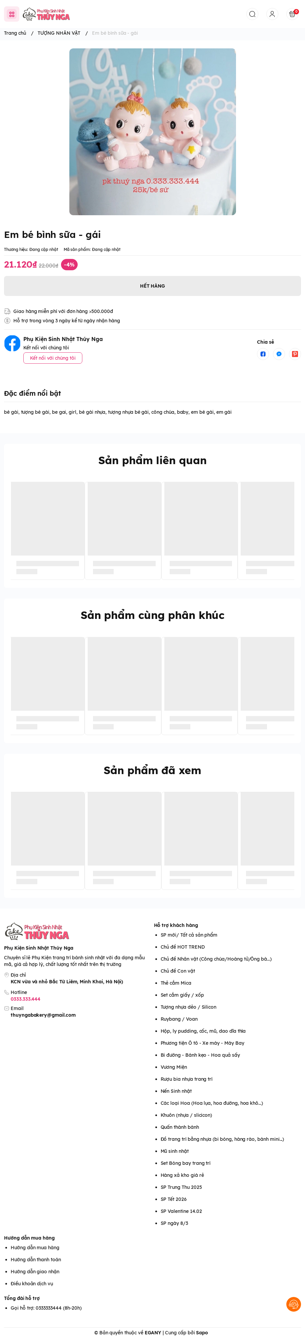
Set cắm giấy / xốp (182, 995)
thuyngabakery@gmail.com (43, 1015)
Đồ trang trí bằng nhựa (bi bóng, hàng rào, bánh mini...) (222, 1139)
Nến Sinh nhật (176, 1091)
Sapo (202, 1333)
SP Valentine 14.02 (181, 1211)
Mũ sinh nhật (175, 1151)
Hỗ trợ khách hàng (176, 925)
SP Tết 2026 (174, 1199)
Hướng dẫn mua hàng (29, 1238)
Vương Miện (174, 1067)
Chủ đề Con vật (178, 971)
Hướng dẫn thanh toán (36, 1260)
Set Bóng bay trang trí (186, 1163)
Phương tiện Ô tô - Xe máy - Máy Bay (202, 1043)
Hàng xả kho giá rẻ (182, 1175)
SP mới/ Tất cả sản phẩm (189, 935)
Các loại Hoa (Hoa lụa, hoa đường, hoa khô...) (212, 1103)
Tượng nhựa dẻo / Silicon (189, 1007)
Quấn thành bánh (180, 1127)
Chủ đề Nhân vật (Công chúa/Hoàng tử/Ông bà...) (216, 959)
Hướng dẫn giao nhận (35, 1272)
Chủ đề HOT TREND (183, 947)
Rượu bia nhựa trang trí (187, 1079)
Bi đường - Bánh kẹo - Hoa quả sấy (200, 1055)
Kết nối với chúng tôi (53, 358)
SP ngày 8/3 (174, 1223)
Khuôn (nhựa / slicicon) (186, 1115)
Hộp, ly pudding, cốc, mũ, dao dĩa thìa (203, 1031)
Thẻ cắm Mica (176, 983)
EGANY (153, 1333)
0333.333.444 (25, 999)
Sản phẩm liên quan (152, 460)
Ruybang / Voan (179, 1019)
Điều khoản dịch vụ (32, 1284)
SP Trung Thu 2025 (181, 1187)
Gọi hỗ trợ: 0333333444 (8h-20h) (46, 1308)
